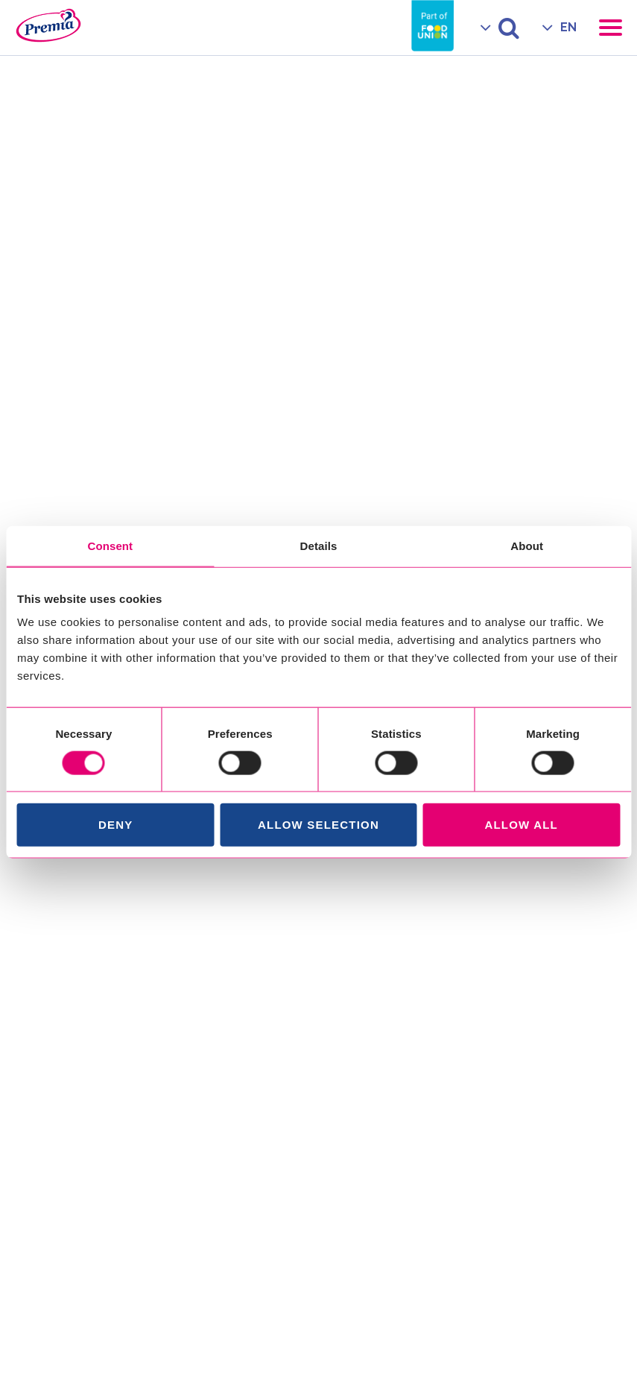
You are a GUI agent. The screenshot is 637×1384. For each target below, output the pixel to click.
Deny (115, 824)
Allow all (521, 824)
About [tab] (526, 545)
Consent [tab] (110, 545)
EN (568, 27)
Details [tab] (318, 545)
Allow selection (318, 824)
